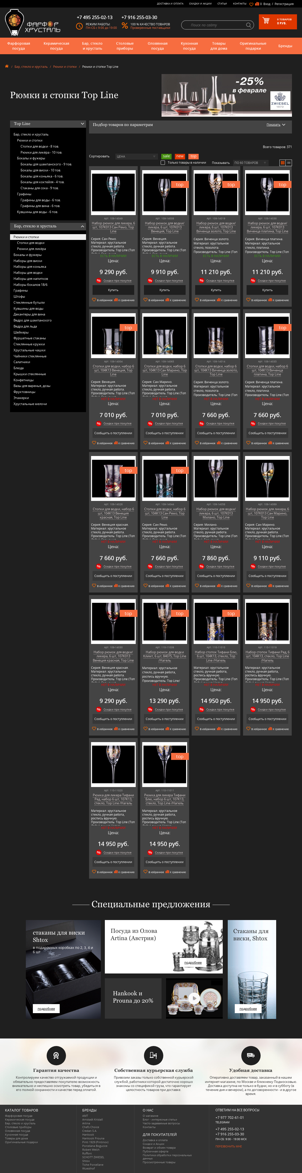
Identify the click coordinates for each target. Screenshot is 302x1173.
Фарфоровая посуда (18, 46)
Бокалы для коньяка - (42, 176)
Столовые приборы (125, 46)
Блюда (19, 368)
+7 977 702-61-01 (229, 1117)
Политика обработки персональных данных (167, 1156)
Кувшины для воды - (37, 212)
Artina (86, 1123)
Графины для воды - (41, 200)
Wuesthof (88, 1168)
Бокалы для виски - (41, 170)
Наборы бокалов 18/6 (30, 284)
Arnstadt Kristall (92, 1119)
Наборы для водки (28, 272)
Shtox (86, 1161)
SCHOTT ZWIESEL (93, 1157)
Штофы (19, 296)
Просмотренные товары (159, 1162)
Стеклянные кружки (29, 344)
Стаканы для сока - (40, 188)
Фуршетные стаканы (30, 338)
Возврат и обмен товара (159, 1147)
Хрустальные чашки (29, 350)
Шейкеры (21, 332)
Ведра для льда (25, 326)
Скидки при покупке (117, 280)
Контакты (240, 3)
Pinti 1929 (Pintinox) (95, 1142)
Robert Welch (91, 1149)
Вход (266, 4)
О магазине (150, 1116)
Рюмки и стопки (65, 66)
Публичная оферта (155, 1151)
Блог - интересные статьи (160, 1119)
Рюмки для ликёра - (41, 152)
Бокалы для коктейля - (42, 182)
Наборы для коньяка (30, 266)
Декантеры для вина (29, 314)
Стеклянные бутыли (29, 302)
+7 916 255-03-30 (229, 1134)
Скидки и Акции (200, 3)
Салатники (22, 362)
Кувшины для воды (28, 308)
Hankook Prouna (93, 1138)
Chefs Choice (90, 1127)
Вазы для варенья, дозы (32, 385)
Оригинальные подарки (253, 46)
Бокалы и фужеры (31, 158)
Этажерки (21, 398)
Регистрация (284, 4)
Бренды (285, 45)
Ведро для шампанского (33, 320)
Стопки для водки (30, 242)
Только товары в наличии (183, 162)
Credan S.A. (89, 1131)
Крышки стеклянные (30, 374)
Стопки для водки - (40, 146)
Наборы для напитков (31, 278)
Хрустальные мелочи (30, 404)
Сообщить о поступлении (113, 433)
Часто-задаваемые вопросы (161, 1123)
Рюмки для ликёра (31, 248)
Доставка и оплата (170, 3)
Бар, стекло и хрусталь (92, 46)
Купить (113, 290)
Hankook (88, 1134)
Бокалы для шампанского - (46, 164)
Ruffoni (87, 1153)
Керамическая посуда (56, 46)
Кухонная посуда (189, 46)
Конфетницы (24, 380)
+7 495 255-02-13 (229, 1129)
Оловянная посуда (158, 46)
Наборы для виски (28, 260)
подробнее (46, 1008)
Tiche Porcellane (92, 1164)
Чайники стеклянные (30, 356)
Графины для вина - (40, 206)
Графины (24, 194)
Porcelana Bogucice (94, 1146)
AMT (85, 1116)
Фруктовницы (24, 391)
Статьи (222, 3)
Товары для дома (218, 46)
